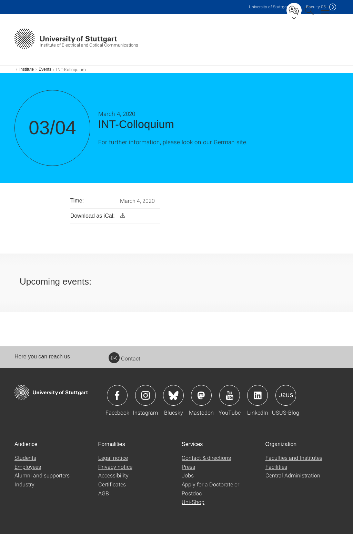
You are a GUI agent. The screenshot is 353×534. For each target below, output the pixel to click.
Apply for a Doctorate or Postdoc (210, 489)
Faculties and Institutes (293, 457)
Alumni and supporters (42, 475)
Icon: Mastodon (201, 395)
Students (25, 457)
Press (188, 466)
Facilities (276, 466)
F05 (316, 6)
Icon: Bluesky (173, 395)
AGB (103, 493)
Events (45, 69)
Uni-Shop (193, 501)
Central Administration (292, 475)
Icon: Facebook (117, 395)
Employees (27, 466)
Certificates (112, 484)
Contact (124, 358)
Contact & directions (206, 457)
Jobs (188, 475)
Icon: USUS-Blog (285, 395)
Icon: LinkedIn (257, 395)
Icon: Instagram (145, 395)
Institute (26, 69)
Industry (24, 484)
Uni (269, 6)
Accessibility (113, 475)
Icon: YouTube (229, 395)
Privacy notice (115, 466)
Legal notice (113, 457)
